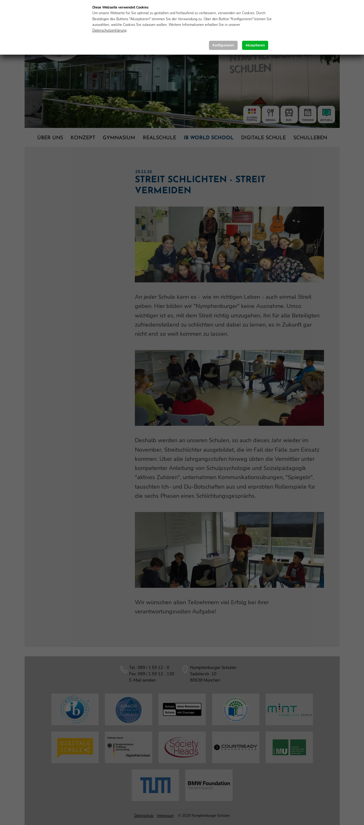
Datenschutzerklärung (109, 30)
